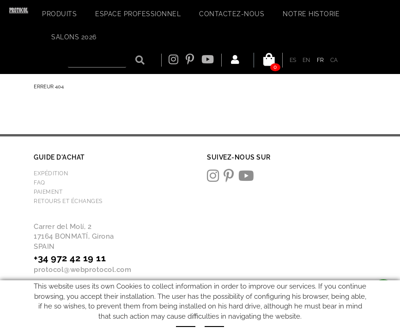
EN (306, 60)
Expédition (51, 173)
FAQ (39, 182)
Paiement (48, 192)
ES (293, 60)
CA (334, 60)
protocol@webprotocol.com (82, 269)
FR (320, 60)
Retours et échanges (68, 201)
